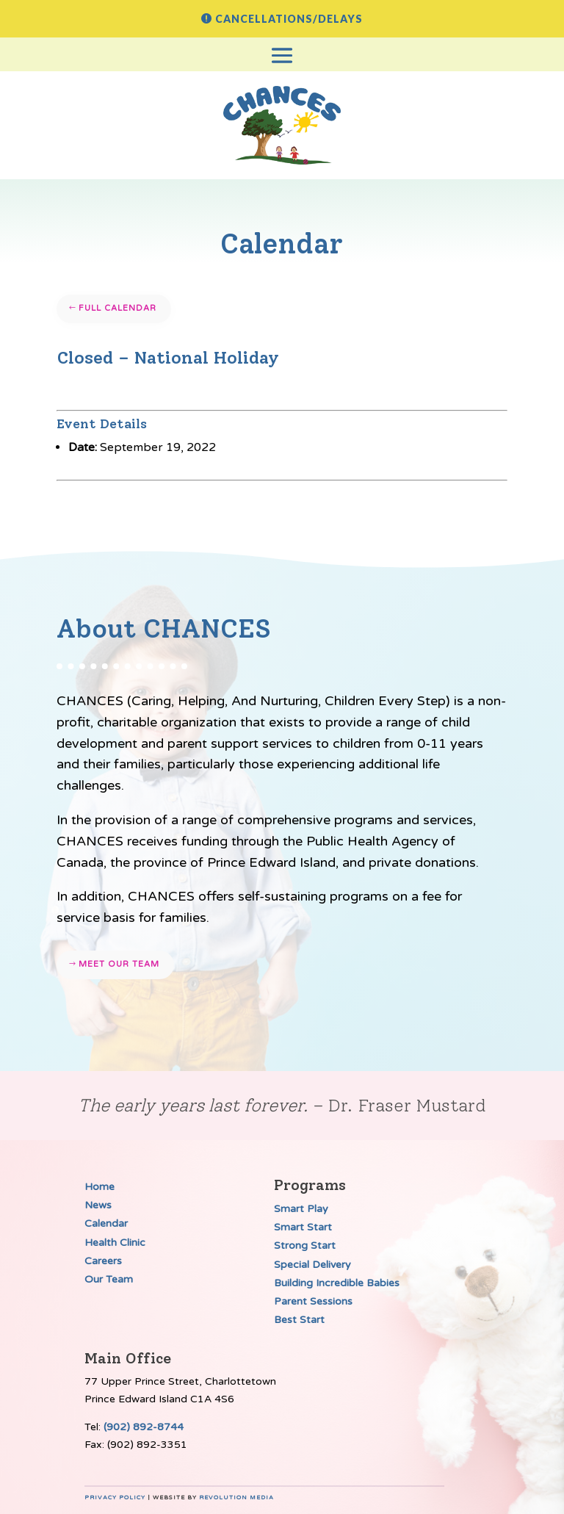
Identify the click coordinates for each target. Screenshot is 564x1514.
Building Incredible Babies (337, 1283)
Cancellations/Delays (289, 18)
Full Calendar (117, 308)
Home (99, 1186)
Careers (103, 1261)
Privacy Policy (114, 1497)
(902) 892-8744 (144, 1427)
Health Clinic (114, 1242)
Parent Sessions (313, 1301)
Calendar (106, 1223)
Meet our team (119, 964)
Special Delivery (312, 1264)
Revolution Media (236, 1497)
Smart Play (301, 1209)
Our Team (108, 1279)
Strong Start (305, 1245)
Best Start (299, 1319)
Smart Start (303, 1227)
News (98, 1205)
